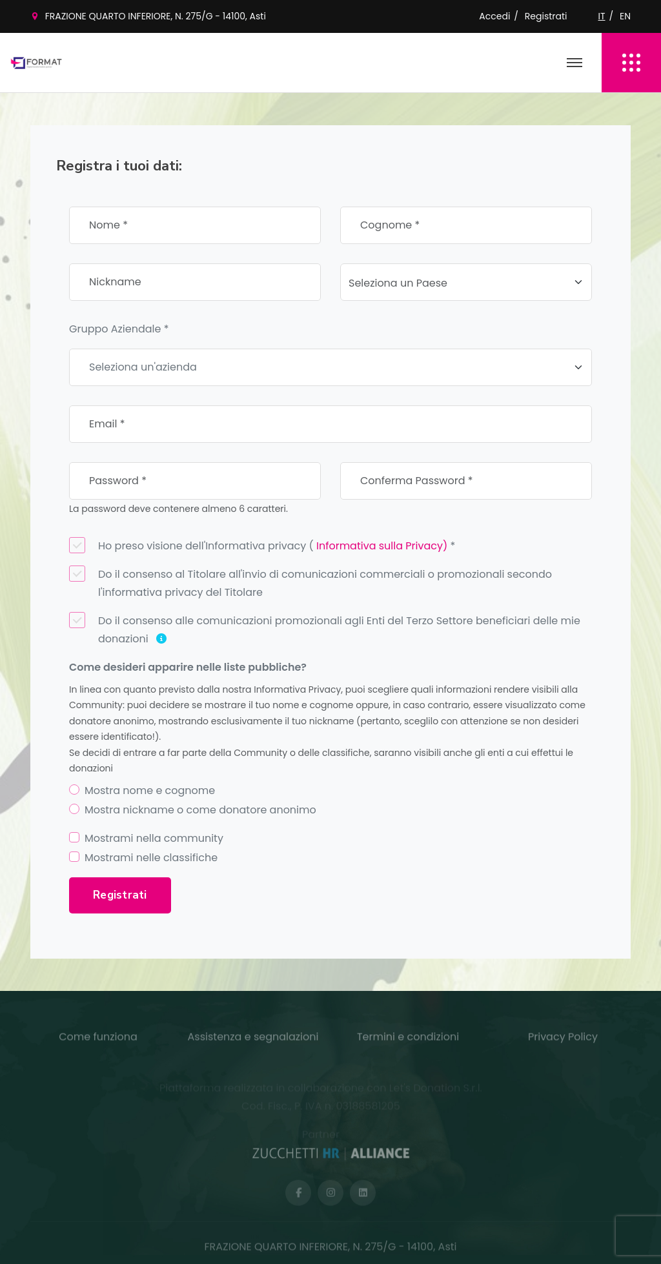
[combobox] (466, 282)
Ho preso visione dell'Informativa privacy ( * (262, 545)
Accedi (494, 16)
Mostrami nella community (154, 838)
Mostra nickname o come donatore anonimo (200, 809)
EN (625, 16)
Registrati (546, 16)
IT (601, 16)
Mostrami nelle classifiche (151, 857)
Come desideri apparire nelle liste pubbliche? (188, 667)
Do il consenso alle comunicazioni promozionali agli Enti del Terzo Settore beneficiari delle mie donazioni (324, 629)
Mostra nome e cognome (150, 790)
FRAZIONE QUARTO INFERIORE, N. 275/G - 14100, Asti (155, 16)
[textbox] (458, 283)
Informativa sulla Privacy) (382, 545)
